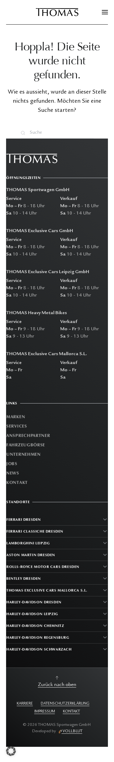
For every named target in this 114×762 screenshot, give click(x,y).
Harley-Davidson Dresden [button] (34, 601)
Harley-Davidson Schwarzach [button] (39, 647)
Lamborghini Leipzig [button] (29, 544)
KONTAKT (71, 712)
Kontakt (18, 481)
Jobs (13, 463)
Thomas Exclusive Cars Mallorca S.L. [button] (47, 590)
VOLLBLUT (72, 731)
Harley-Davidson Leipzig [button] (33, 613)
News (14, 472)
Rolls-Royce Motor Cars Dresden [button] (43, 567)
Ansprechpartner (29, 435)
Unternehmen (24, 454)
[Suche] (57, 133)
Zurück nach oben (57, 684)
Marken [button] (17, 417)
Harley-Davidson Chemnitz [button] (36, 624)
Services (18, 426)
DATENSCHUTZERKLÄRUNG (65, 704)
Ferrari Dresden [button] (24, 521)
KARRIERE (25, 704)
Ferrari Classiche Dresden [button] (35, 532)
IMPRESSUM (44, 712)
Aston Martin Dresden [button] (31, 556)
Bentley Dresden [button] (24, 578)
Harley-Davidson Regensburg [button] (38, 636)
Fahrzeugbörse (27, 445)
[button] (105, 12)
